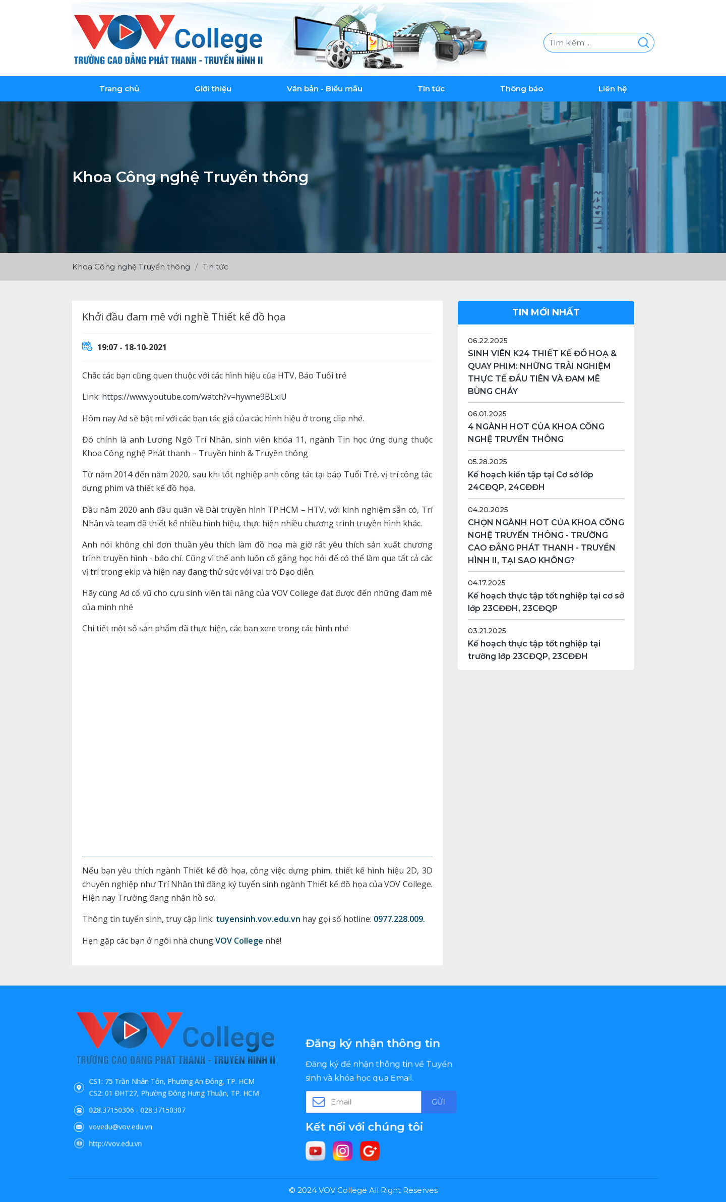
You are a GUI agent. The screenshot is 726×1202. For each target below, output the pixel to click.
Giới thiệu (213, 86)
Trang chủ (119, 86)
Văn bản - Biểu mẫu (324, 86)
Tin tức (431, 86)
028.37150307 (168, 1095)
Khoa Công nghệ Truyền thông (131, 264)
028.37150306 (140, 1095)
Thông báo (521, 86)
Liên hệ (612, 86)
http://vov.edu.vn (142, 1113)
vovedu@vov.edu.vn (145, 1104)
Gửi (412, 1097)
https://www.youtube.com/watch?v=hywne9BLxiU (194, 394)
